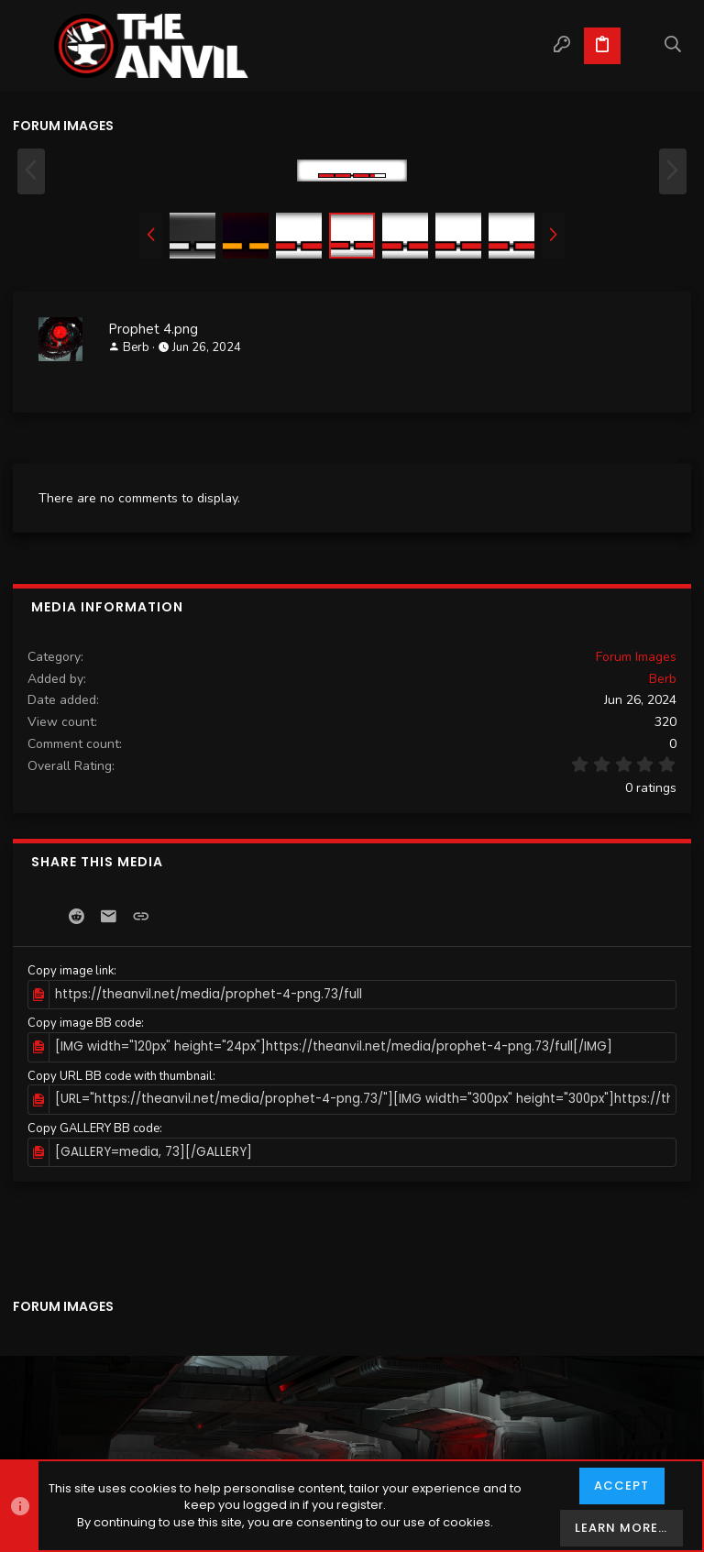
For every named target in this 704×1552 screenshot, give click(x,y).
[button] (31, 46)
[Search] (673, 45)
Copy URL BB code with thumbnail (120, 1075)
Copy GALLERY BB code (94, 1126)
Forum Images (636, 657)
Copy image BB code (84, 1023)
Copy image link (71, 971)
